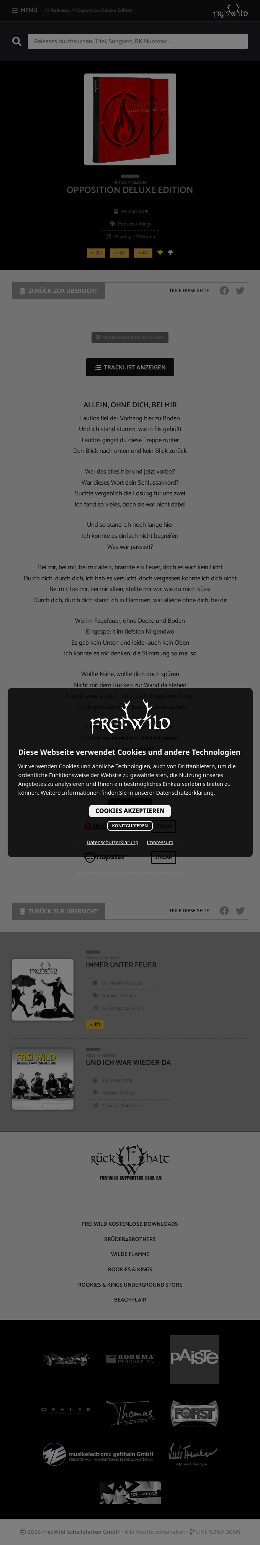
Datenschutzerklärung (112, 842)
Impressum (160, 842)
